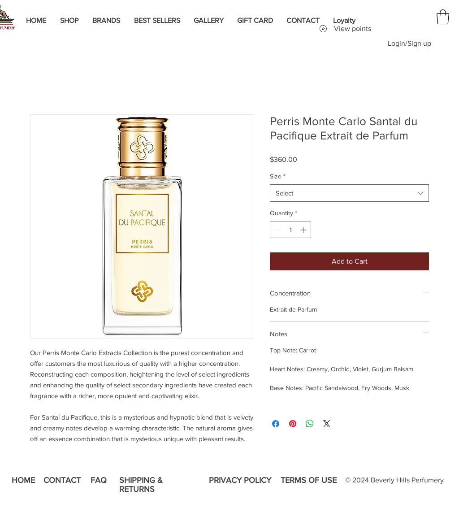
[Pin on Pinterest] (292, 423)
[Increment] (304, 230)
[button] (443, 16)
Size (278, 176)
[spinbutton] (290, 230)
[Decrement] (276, 230)
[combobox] (349, 193)
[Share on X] (326, 423)
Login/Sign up (409, 43)
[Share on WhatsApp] (309, 423)
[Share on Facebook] (275, 423)
